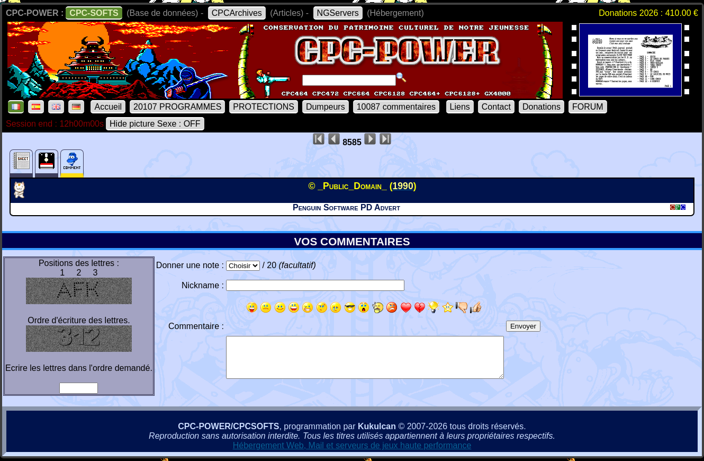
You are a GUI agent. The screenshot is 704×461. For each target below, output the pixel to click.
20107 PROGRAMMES (177, 106)
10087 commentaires (396, 106)
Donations (541, 106)
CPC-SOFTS (93, 12)
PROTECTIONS (263, 106)
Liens (460, 106)
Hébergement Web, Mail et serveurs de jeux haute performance (352, 445)
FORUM (587, 106)
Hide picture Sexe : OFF (155, 123)
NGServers (338, 12)
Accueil (108, 106)
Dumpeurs (325, 106)
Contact (496, 106)
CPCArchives (237, 12)
